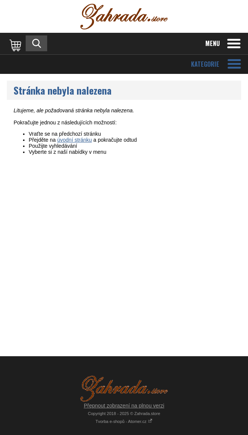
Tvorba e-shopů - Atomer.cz (124, 421)
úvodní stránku (74, 140)
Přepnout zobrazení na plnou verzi (124, 406)
